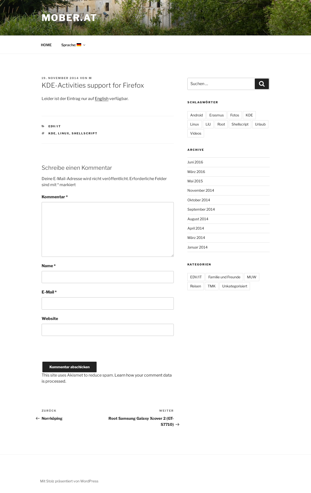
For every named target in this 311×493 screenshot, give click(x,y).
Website (50, 318)
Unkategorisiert (234, 286)
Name (49, 265)
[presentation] (80, 352)
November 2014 (200, 190)
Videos (195, 133)
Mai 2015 (195, 181)
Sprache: (73, 45)
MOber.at (69, 17)
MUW (252, 277)
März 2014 (196, 237)
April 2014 (195, 228)
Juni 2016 (195, 162)
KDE (52, 133)
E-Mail (49, 292)
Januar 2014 (197, 247)
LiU (208, 124)
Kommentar (55, 196)
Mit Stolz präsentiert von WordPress (69, 481)
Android (196, 115)
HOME (46, 45)
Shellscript (85, 133)
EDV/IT (54, 126)
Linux (63, 133)
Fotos (234, 115)
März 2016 (196, 171)
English (101, 98)
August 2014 (197, 219)
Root (221, 124)
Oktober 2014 (198, 200)
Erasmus (216, 115)
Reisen (195, 286)
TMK (212, 286)
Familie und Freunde (224, 277)
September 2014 (201, 209)
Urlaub (260, 124)
